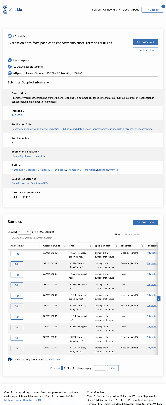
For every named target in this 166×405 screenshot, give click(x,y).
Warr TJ (113, 169)
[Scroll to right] (158, 298)
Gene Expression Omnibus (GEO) (30, 183)
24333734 (17, 115)
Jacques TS (32, 169)
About (135, 9)
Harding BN (89, 169)
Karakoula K (18, 169)
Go (113, 368)
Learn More (55, 359)
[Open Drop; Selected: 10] (24, 232)
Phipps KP (45, 169)
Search (96, 9)
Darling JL (102, 169)
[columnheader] (53, 246)
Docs (126, 9)
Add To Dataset (145, 41)
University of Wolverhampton (28, 156)
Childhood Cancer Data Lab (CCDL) (22, 399)
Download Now (145, 50)
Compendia (110, 9)
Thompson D (74, 169)
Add (17, 253)
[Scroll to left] (7, 298)
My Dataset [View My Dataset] (152, 9)
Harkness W (59, 169)
